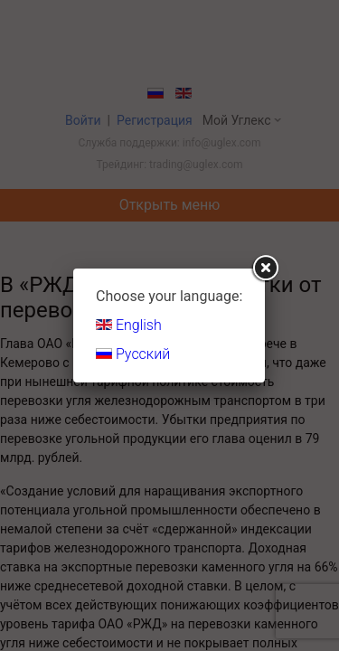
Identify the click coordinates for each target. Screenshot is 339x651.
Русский (133, 354)
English (129, 325)
